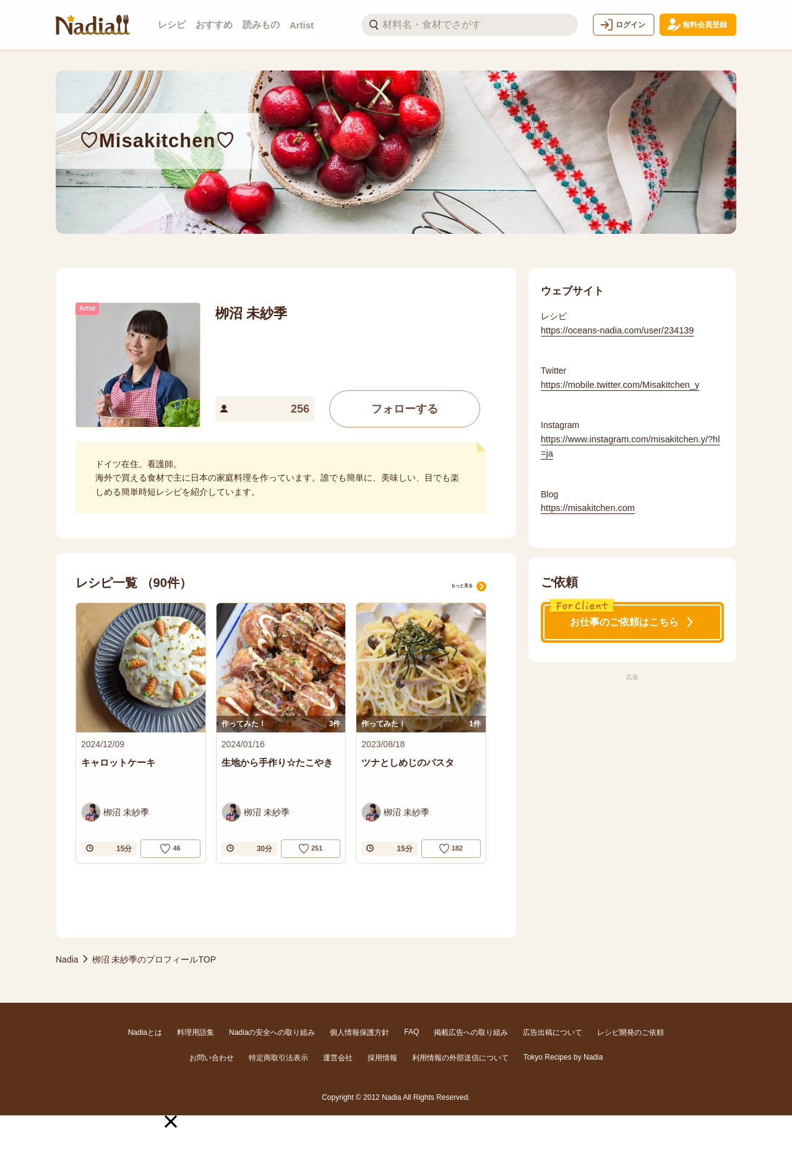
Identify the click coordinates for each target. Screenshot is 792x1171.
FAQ (411, 1031)
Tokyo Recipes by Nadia (563, 1057)
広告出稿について (552, 1032)
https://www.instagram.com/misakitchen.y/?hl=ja (630, 443)
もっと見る (456, 582)
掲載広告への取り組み (471, 1032)
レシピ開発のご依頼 (630, 1032)
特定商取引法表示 (278, 1057)
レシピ (172, 24)
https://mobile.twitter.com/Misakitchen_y (617, 383)
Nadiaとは (145, 1032)
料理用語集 (195, 1032)
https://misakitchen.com (586, 505)
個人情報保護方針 (359, 1032)
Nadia (67, 961)
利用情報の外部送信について (460, 1057)
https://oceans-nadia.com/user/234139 (614, 329)
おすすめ (214, 24)
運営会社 (338, 1057)
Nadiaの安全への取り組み (272, 1032)
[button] (171, 1121)
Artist (302, 25)
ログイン (622, 24)
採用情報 (382, 1057)
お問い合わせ (211, 1057)
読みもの (261, 24)
